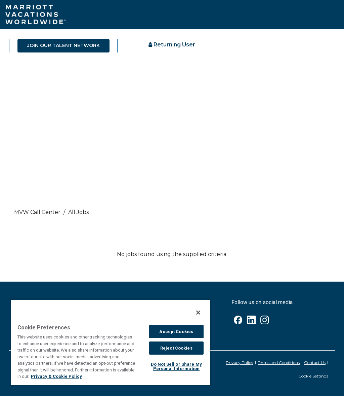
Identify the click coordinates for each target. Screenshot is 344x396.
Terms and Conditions (279, 362)
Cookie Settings (313, 376)
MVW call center (37, 212)
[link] (172, 214)
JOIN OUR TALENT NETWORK (63, 45)
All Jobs (78, 212)
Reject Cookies (176, 348)
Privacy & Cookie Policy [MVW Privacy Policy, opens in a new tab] (56, 376)
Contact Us (315, 362)
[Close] (198, 312)
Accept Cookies (176, 331)
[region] (110, 342)
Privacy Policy (239, 362)
